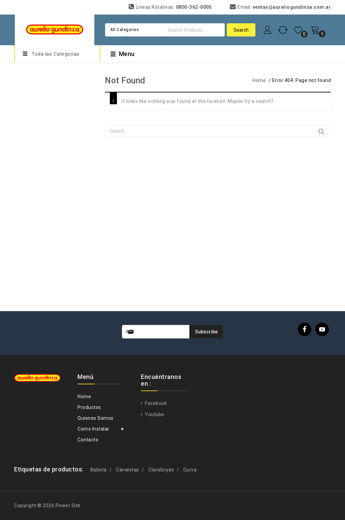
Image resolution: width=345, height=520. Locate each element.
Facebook (155, 403)
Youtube (154, 414)
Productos (89, 407)
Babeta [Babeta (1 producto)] (98, 469)
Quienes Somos (95, 418)
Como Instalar (93, 429)
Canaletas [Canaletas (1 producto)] (127, 469)
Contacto (87, 439)
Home (259, 80)
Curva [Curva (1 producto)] (190, 469)
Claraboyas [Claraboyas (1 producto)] (161, 469)
